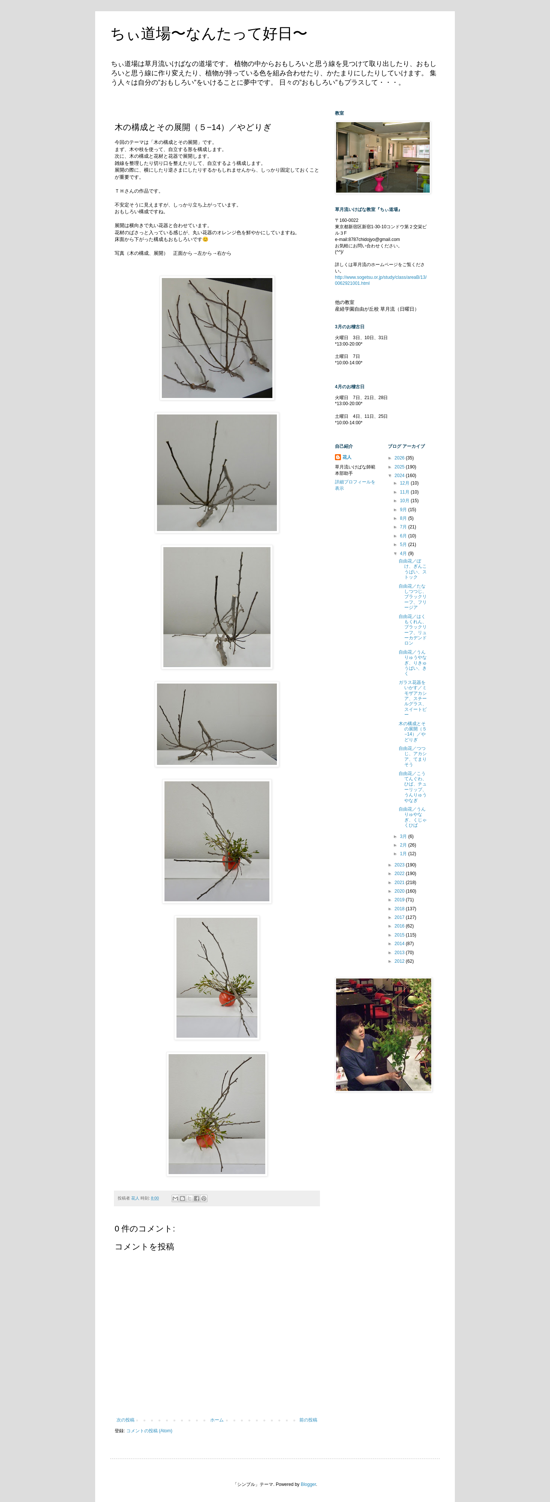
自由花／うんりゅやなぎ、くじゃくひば (413, 817)
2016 (400, 926)
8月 (404, 518)
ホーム (217, 1420)
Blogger (308, 1484)
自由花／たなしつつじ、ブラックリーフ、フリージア (413, 596)
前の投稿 (308, 1420)
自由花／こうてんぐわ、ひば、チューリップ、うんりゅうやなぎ (413, 787)
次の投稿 (126, 1420)
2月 (404, 845)
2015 (400, 935)
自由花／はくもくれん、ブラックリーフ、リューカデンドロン (413, 630)
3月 (404, 836)
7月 (404, 527)
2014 (400, 943)
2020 (400, 891)
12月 (405, 483)
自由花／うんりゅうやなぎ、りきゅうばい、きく (413, 662)
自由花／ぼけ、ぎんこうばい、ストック (413, 569)
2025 (400, 467)
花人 (346, 457)
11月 (405, 492)
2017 (400, 917)
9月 (404, 509)
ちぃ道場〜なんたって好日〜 (209, 33)
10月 (405, 500)
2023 (400, 865)
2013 (400, 952)
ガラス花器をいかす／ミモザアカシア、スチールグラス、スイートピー (413, 698)
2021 (400, 882)
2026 (400, 458)
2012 (400, 961)
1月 (404, 853)
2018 (400, 908)
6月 (404, 536)
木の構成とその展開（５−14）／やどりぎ (413, 731)
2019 (400, 899)
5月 (404, 544)
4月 (404, 553)
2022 (400, 873)
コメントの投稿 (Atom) (149, 1430)
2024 (400, 475)
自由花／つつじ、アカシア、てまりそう (413, 756)
